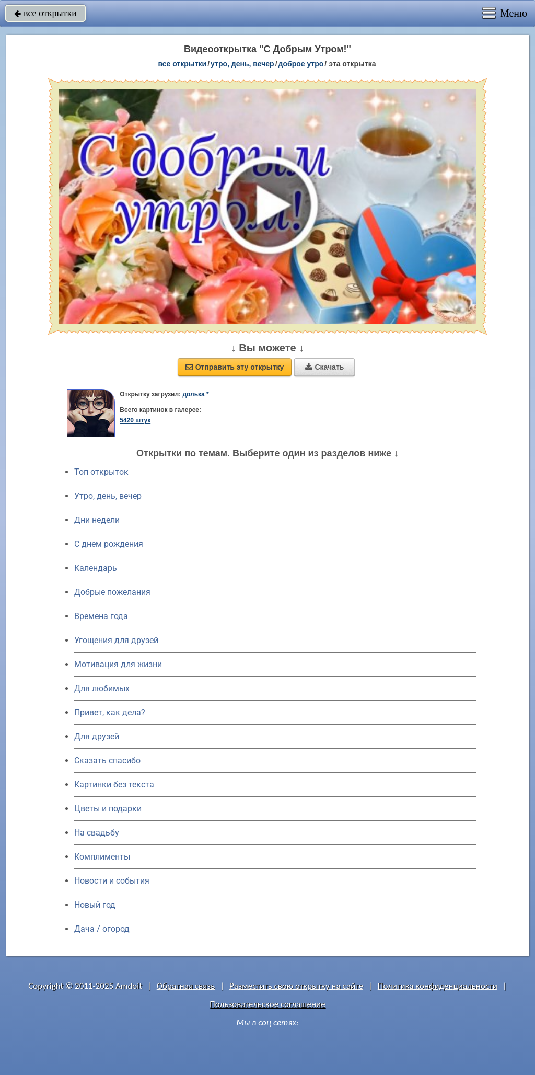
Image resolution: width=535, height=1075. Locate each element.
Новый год (94, 905)
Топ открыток (101, 472)
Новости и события (111, 881)
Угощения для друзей (116, 640)
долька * (195, 394)
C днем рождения (108, 544)
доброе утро (301, 64)
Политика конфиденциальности (437, 985)
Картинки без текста (114, 785)
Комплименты (102, 857)
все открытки (45, 13)
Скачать (324, 367)
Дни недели (97, 520)
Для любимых (102, 688)
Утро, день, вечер (108, 496)
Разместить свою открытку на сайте (296, 985)
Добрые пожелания (112, 592)
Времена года (101, 616)
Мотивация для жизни (118, 664)
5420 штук (135, 420)
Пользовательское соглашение (267, 1004)
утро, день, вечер (242, 64)
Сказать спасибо (107, 760)
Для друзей (96, 736)
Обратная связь (186, 985)
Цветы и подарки (108, 809)
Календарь (95, 568)
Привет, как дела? (109, 712)
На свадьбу (96, 833)
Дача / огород (102, 929)
